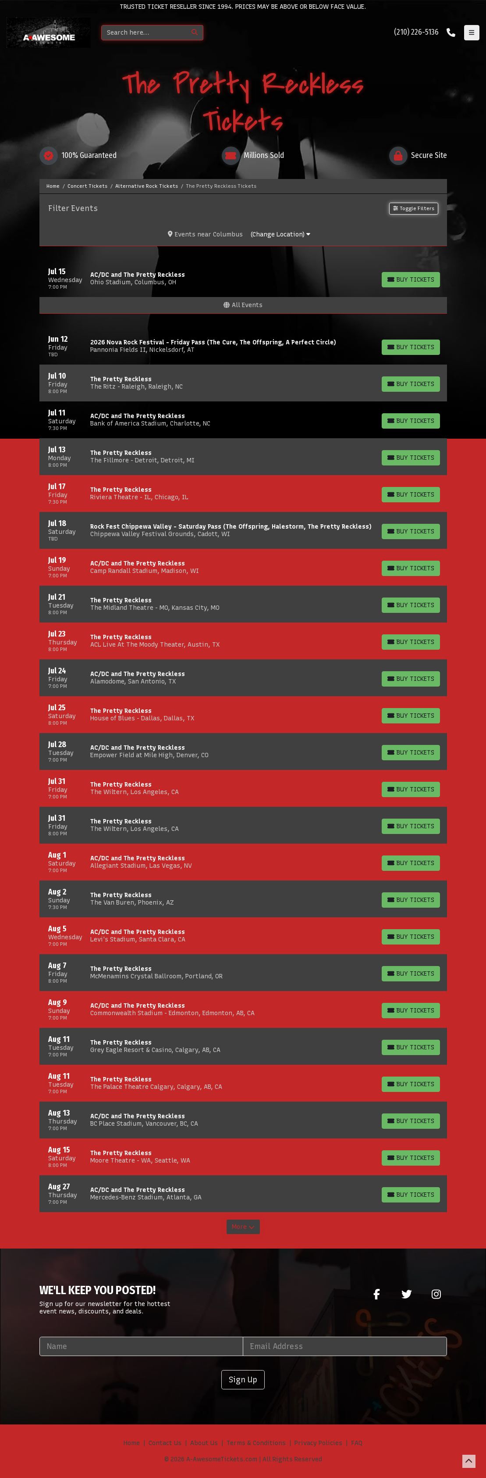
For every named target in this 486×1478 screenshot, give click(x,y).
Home (132, 1443)
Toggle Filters (413, 208)
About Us (204, 1443)
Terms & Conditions (256, 1443)
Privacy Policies (318, 1443)
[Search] (144, 32)
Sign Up (243, 1379)
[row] (243, 278)
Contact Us (165, 1443)
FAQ (356, 1443)
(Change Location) (280, 234)
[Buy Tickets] (411, 279)
